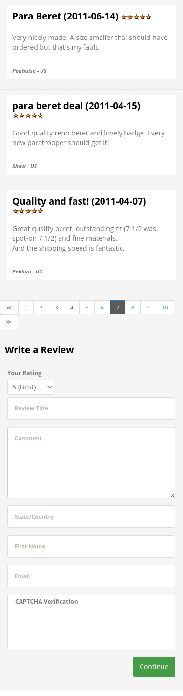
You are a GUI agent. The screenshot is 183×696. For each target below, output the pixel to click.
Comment (28, 438)
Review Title (31, 408)
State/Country (34, 516)
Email (22, 576)
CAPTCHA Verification (46, 602)
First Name (30, 546)
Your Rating (24, 373)
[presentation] (76, 627)
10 (165, 307)
